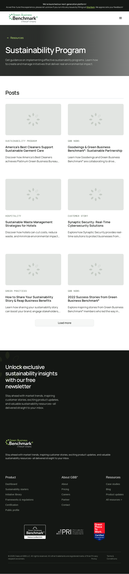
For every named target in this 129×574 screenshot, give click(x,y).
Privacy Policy (94, 557)
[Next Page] (64, 322)
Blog (108, 489)
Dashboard (11, 484)
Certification (11, 505)
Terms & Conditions (112, 557)
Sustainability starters (17, 489)
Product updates (115, 494)
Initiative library (13, 494)
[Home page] (64, 443)
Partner (66, 499)
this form (91, 7)
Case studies (113, 484)
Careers (66, 494)
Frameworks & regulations (19, 499)
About (65, 484)
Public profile (12, 510)
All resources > (114, 499)
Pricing (65, 489)
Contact (66, 505)
